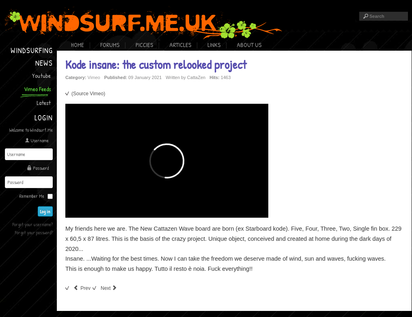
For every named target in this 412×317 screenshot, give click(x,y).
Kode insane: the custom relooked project (155, 64)
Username (40, 140)
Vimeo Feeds (37, 89)
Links (213, 45)
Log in (45, 211)
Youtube (41, 75)
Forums (109, 45)
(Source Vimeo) (88, 93)
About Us (249, 45)
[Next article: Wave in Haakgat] (109, 288)
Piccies (144, 45)
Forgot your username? (33, 224)
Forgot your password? (34, 232)
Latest (44, 103)
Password (41, 168)
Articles (180, 45)
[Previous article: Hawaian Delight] (82, 288)
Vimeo (94, 77)
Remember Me (31, 196)
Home (77, 45)
